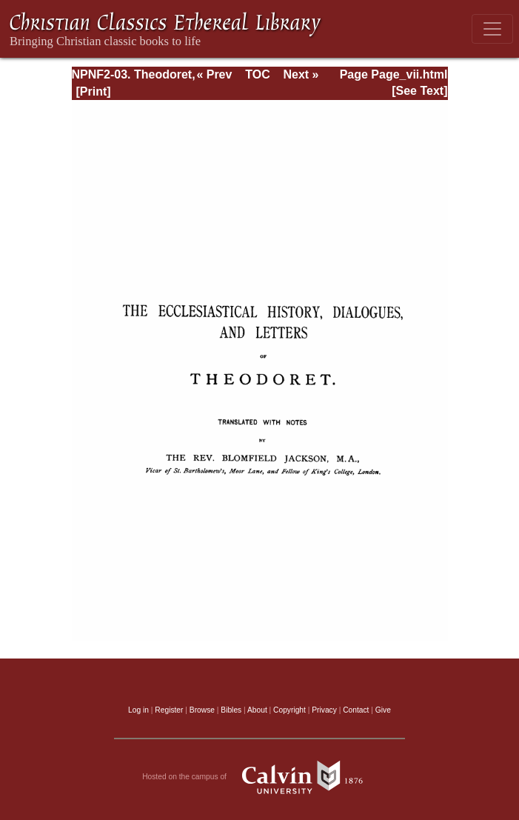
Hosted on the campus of (259, 777)
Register (169, 710)
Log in (138, 710)
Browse (202, 710)
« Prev (214, 74)
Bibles (231, 710)
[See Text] (419, 90)
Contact (356, 710)
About (257, 710)
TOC (257, 74)
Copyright (289, 710)
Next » (300, 74)
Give (383, 710)
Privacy (324, 710)
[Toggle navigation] (492, 29)
